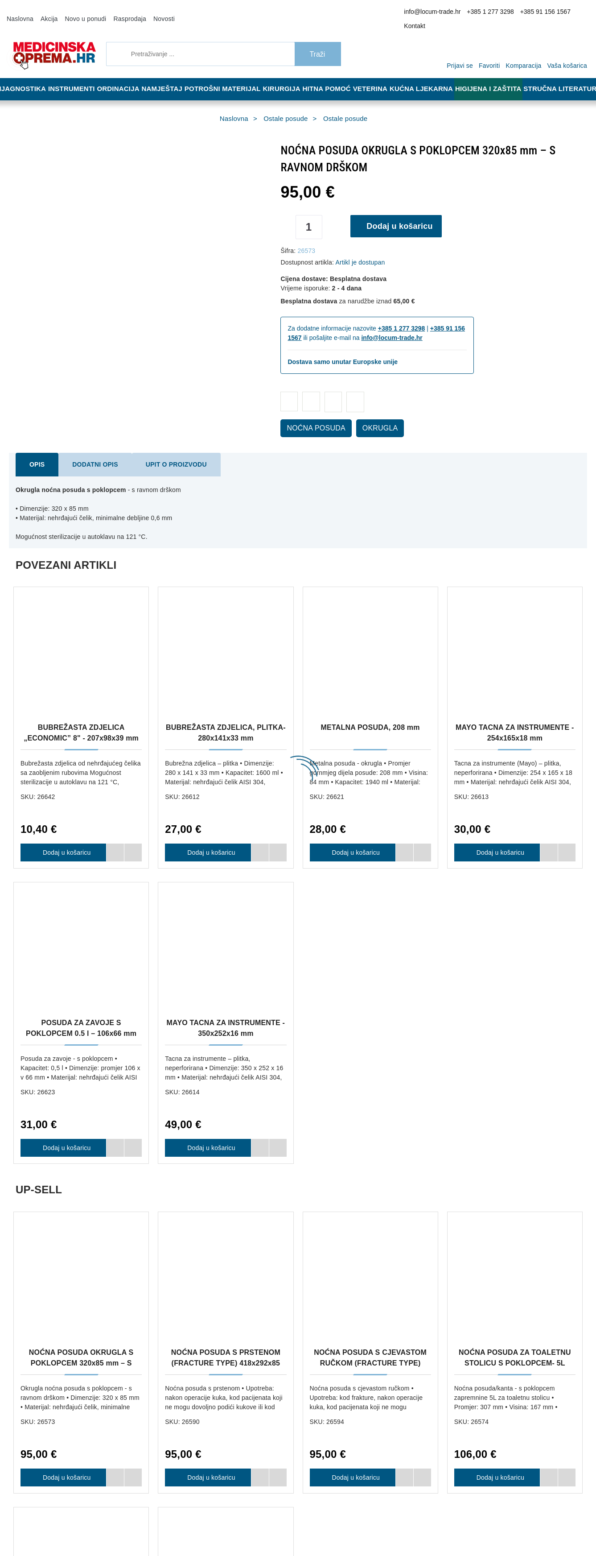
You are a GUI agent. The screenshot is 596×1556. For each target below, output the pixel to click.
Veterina (378, 77)
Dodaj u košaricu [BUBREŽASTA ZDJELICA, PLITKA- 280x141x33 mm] (208, 840)
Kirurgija (286, 77)
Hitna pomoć (332, 77)
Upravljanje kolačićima (304, 1289)
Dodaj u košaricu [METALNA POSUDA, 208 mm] (353, 840)
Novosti (149, 12)
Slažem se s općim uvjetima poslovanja (469, 1549)
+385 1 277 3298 (489, 13)
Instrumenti (73, 77)
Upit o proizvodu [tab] (158, 452)
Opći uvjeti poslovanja (183, 1262)
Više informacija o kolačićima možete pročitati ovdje (149, 1510)
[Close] (127, 1526)
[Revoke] (223, 1526)
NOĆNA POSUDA (311, 416)
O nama (165, 1249)
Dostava (286, 1249)
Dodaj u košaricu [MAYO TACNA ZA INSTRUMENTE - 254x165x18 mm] (498, 840)
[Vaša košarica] (569, 41)
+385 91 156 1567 (537, 13)
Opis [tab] (35, 452)
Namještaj (168, 77)
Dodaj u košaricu (402, 214)
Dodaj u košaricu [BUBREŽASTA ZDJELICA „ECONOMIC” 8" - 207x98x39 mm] (63, 840)
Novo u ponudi (78, 12)
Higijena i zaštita (494, 77)
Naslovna (19, 12)
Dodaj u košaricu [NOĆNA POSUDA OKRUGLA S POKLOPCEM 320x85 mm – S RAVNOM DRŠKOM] (63, 1170)
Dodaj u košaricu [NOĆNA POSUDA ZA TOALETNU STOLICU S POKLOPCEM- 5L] (498, 1170)
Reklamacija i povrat (302, 1262)
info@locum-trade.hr (437, 13)
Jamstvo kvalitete (298, 1276)
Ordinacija (122, 77)
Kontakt (575, 13)
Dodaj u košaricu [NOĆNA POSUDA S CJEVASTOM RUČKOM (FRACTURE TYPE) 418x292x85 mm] (353, 1170)
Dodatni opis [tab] (88, 452)
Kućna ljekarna (429, 77)
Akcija (45, 12)
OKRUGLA (366, 416)
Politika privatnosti (179, 1289)
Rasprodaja (118, 12)
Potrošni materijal (228, 77)
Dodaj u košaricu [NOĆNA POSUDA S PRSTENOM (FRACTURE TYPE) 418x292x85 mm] (208, 1170)
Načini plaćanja (175, 1276)
